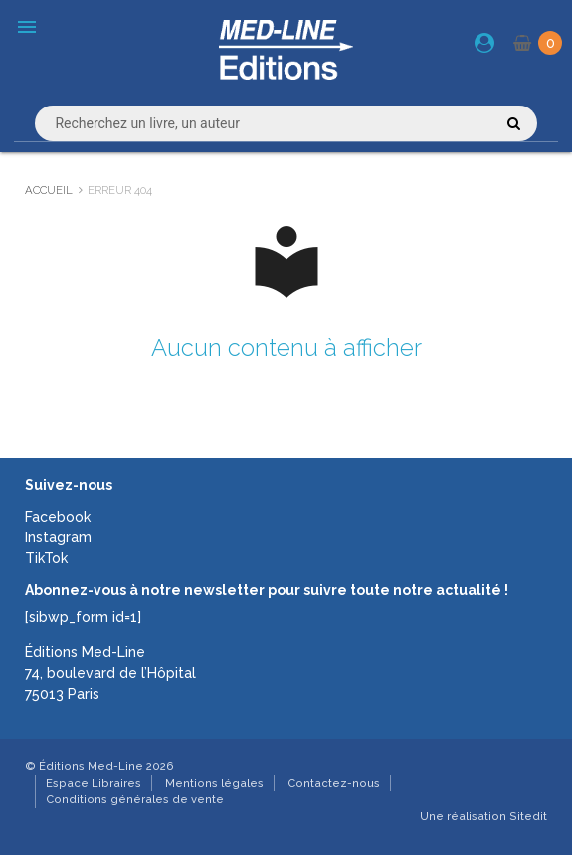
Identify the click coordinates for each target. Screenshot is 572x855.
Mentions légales (214, 783)
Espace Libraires (93, 783)
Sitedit (528, 816)
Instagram (58, 537)
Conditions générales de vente (135, 799)
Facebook (58, 517)
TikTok (46, 558)
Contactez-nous (333, 783)
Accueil (49, 190)
